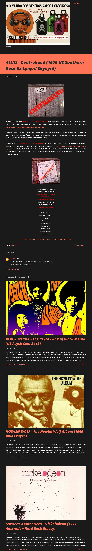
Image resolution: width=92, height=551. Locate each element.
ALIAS (12, 245)
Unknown (13, 259)
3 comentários (22, 457)
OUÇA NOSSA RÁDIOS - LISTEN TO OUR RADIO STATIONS (37, 49)
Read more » (82, 364)
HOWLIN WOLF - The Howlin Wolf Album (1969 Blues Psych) (44, 433)
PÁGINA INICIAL (10, 49)
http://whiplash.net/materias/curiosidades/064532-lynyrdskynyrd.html (26, 127)
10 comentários (22, 364)
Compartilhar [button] (79, 245)
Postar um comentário (12, 269)
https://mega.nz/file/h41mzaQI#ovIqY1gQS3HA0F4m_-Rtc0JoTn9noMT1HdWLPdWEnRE (46, 239)
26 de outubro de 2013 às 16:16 (20, 265)
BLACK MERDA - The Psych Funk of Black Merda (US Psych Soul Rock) (45, 341)
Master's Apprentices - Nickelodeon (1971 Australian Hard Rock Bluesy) (41, 526)
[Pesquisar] (76, 3)
